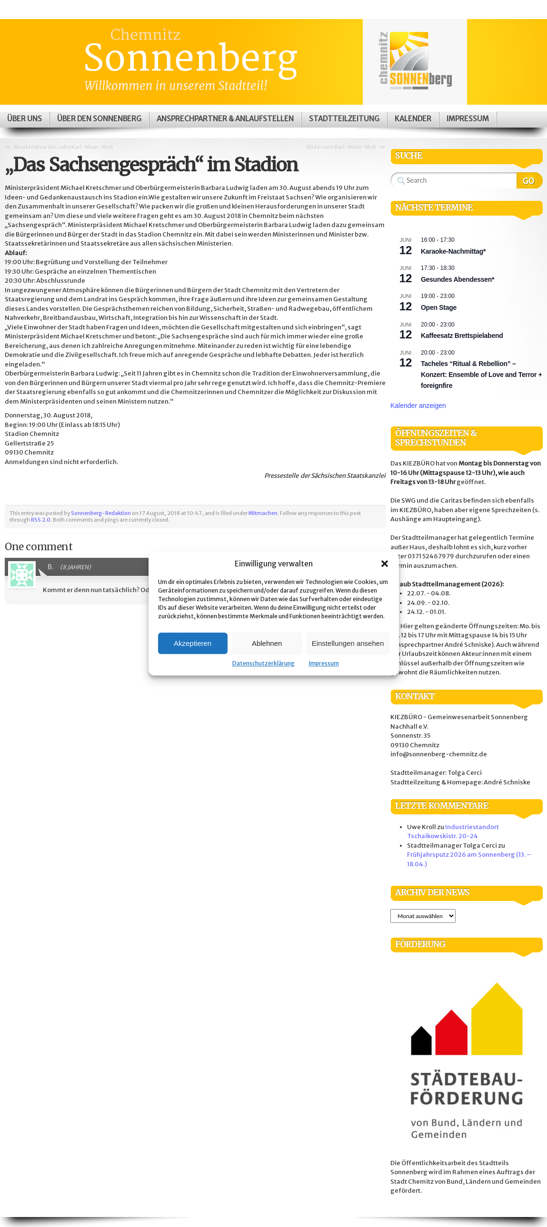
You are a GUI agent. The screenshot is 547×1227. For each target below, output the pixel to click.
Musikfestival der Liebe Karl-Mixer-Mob (63, 147)
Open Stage (439, 307)
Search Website (530, 180)
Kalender (413, 118)
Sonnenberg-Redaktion (101, 513)
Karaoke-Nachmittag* (453, 251)
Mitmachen (263, 513)
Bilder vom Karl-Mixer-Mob (342, 147)
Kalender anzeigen (418, 405)
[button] (384, 563)
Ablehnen (267, 643)
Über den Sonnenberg (99, 118)
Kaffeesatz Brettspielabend (462, 335)
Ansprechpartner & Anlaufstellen (225, 118)
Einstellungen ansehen (348, 643)
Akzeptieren (192, 643)
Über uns (24, 118)
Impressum (324, 663)
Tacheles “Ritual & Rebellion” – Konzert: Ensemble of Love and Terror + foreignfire (481, 374)
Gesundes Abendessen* (457, 279)
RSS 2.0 (40, 519)
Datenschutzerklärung (263, 663)
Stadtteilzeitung (344, 118)
